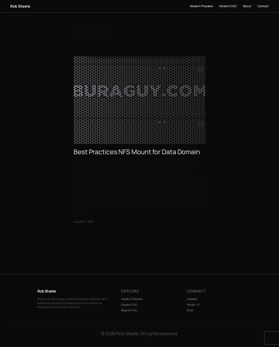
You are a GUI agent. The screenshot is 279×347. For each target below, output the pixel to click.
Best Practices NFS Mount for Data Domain (137, 151)
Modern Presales (132, 299)
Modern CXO (129, 305)
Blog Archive (129, 310)
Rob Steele (20, 6)
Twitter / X (193, 305)
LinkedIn (192, 299)
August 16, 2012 (83, 221)
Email (190, 310)
